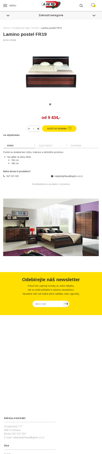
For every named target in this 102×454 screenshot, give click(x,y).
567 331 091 (12, 176)
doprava (76, 145)
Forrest (35, 27)
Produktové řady (20, 27)
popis (10, 145)
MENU (9, 6)
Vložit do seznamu (59, 128)
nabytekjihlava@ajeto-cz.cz (69, 176)
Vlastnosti (45, 145)
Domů (6, 27)
